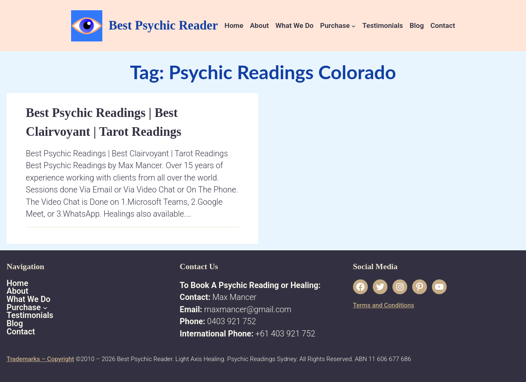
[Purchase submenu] (353, 25)
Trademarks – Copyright (40, 359)
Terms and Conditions (383, 305)
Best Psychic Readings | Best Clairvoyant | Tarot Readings (104, 122)
